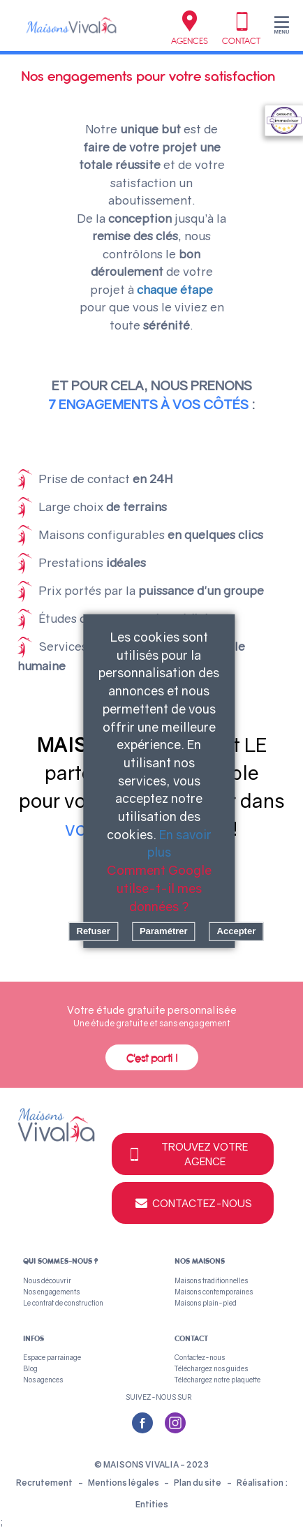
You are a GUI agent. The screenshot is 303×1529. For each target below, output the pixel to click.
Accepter (236, 931)
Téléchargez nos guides (211, 1368)
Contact (241, 28)
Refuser (93, 931)
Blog (30, 1368)
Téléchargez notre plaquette (217, 1379)
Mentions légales (124, 1482)
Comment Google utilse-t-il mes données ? (159, 887)
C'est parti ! (151, 1058)
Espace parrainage (52, 1357)
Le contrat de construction (63, 1303)
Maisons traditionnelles (211, 1280)
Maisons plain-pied (206, 1303)
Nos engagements (51, 1291)
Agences (189, 28)
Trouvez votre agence (187, 1153)
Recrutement (44, 1482)
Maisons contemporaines (214, 1291)
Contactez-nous (192, 1203)
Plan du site (197, 1482)
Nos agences (43, 1379)
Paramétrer (164, 931)
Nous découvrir (47, 1280)
